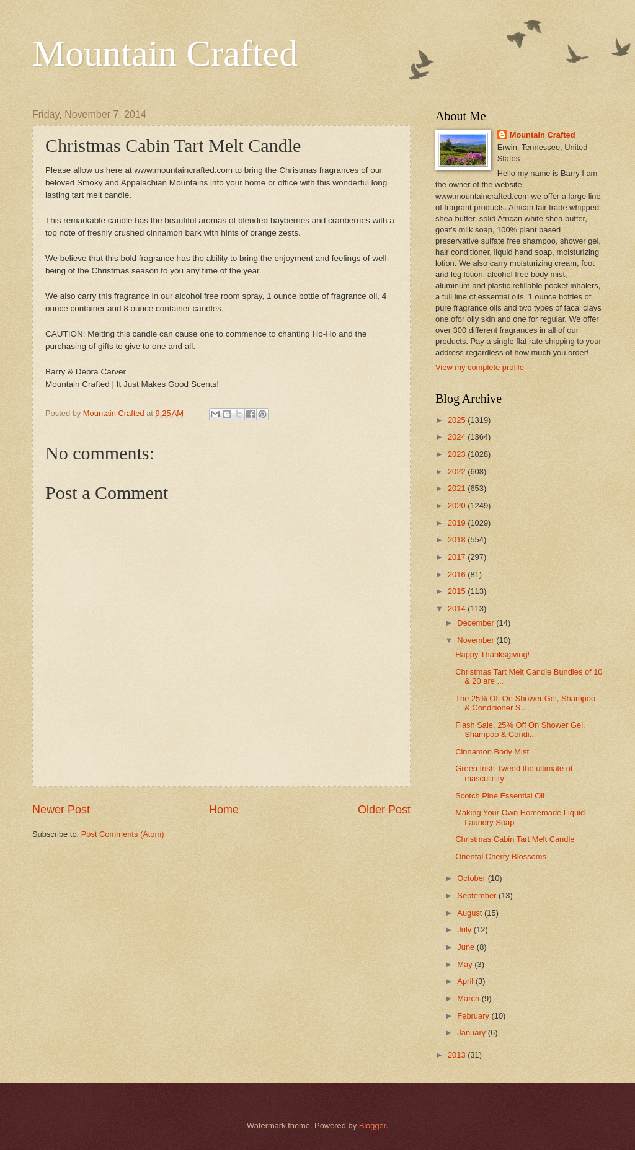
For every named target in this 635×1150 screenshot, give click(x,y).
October (472, 878)
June (467, 947)
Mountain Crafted (165, 53)
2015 (458, 591)
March (469, 998)
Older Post (384, 809)
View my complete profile (479, 367)
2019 (458, 523)
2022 (458, 471)
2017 (458, 557)
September (478, 895)
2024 (458, 436)
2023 (458, 454)
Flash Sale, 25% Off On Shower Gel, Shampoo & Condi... (520, 729)
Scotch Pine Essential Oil (499, 795)
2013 (458, 1054)
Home (224, 809)
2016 (458, 574)
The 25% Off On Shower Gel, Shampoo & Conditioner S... (525, 703)
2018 (458, 539)
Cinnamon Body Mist (492, 751)
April (466, 981)
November (476, 640)
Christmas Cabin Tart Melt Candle (514, 839)
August (470, 913)
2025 (458, 420)
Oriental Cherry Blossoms (500, 856)
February (474, 1015)
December (476, 622)
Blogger (372, 1125)
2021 (458, 488)
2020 (458, 505)
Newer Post (61, 809)
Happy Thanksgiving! (492, 654)
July (465, 929)
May (465, 964)
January (472, 1032)
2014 (458, 608)
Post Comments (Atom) (122, 834)
